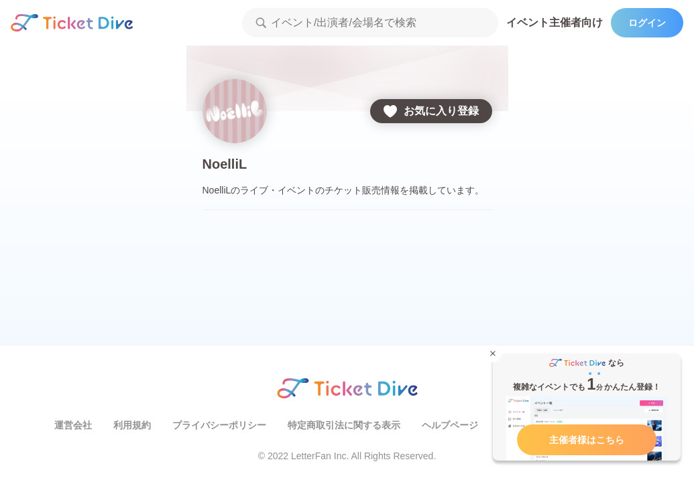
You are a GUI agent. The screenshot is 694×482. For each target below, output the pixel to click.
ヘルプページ (450, 425)
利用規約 (132, 425)
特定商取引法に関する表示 (344, 425)
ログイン (647, 22)
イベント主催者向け (554, 22)
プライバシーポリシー (219, 425)
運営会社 (73, 425)
